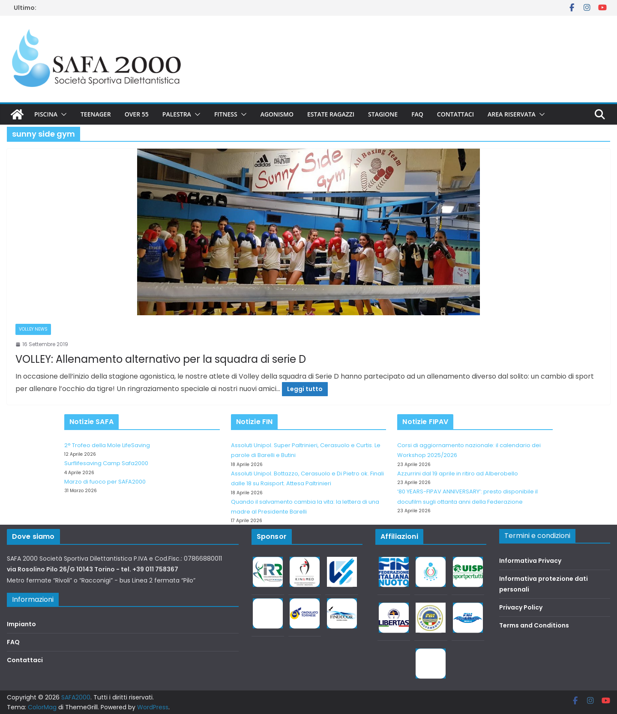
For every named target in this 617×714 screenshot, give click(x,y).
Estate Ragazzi (330, 114)
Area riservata (512, 114)
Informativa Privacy (530, 560)
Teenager (96, 114)
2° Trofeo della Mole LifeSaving (107, 445)
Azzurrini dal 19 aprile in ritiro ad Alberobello (457, 473)
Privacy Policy (520, 607)
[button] (62, 114)
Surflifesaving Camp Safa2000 (106, 463)
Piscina (45, 114)
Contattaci (455, 114)
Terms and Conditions (534, 625)
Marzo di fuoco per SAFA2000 (105, 482)
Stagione (383, 114)
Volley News (33, 329)
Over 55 (137, 114)
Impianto (21, 624)
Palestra (176, 114)
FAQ (417, 114)
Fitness (225, 114)
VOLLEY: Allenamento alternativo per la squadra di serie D (160, 359)
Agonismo (277, 114)
